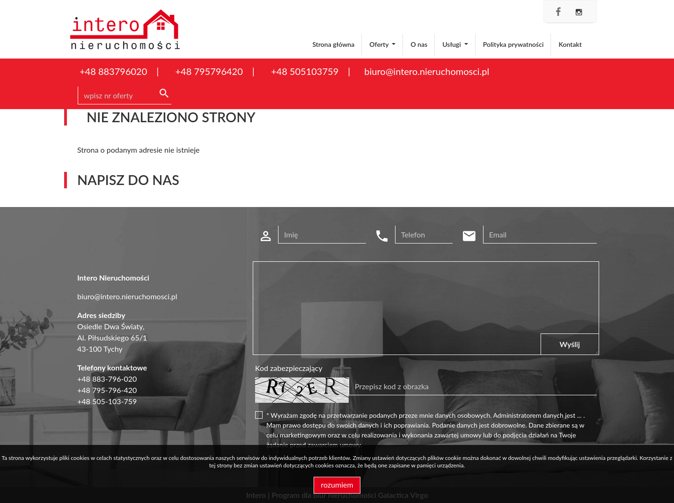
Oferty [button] (379, 44)
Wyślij (570, 344)
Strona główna (333, 44)
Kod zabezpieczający (288, 367)
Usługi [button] (452, 44)
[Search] (124, 95)
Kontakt (570, 44)
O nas (418, 44)
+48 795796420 (208, 71)
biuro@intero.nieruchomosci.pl (426, 71)
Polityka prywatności (513, 44)
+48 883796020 (113, 71)
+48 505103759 (304, 71)
